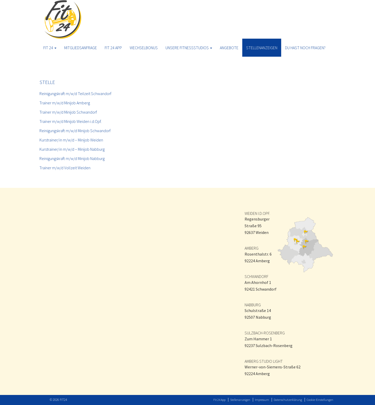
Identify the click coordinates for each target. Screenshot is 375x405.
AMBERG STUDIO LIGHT (264, 361)
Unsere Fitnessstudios (188, 47)
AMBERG (252, 248)
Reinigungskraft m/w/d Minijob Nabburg (72, 158)
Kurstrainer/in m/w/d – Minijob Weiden (71, 139)
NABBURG (253, 304)
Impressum (262, 400)
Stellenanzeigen (261, 47)
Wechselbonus (144, 47)
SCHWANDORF (256, 276)
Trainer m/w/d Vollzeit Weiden (64, 167)
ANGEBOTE (229, 47)
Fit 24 (49, 47)
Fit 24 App (113, 47)
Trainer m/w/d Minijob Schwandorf (68, 112)
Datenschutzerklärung (288, 400)
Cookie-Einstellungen (320, 400)
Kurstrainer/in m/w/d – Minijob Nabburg (72, 149)
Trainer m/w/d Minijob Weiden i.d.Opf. (70, 121)
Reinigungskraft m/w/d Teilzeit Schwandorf (75, 93)
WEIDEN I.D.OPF (257, 213)
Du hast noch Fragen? (305, 47)
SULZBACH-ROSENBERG (265, 332)
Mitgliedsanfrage (80, 47)
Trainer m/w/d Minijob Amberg (64, 102)
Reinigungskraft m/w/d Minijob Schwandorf (75, 130)
